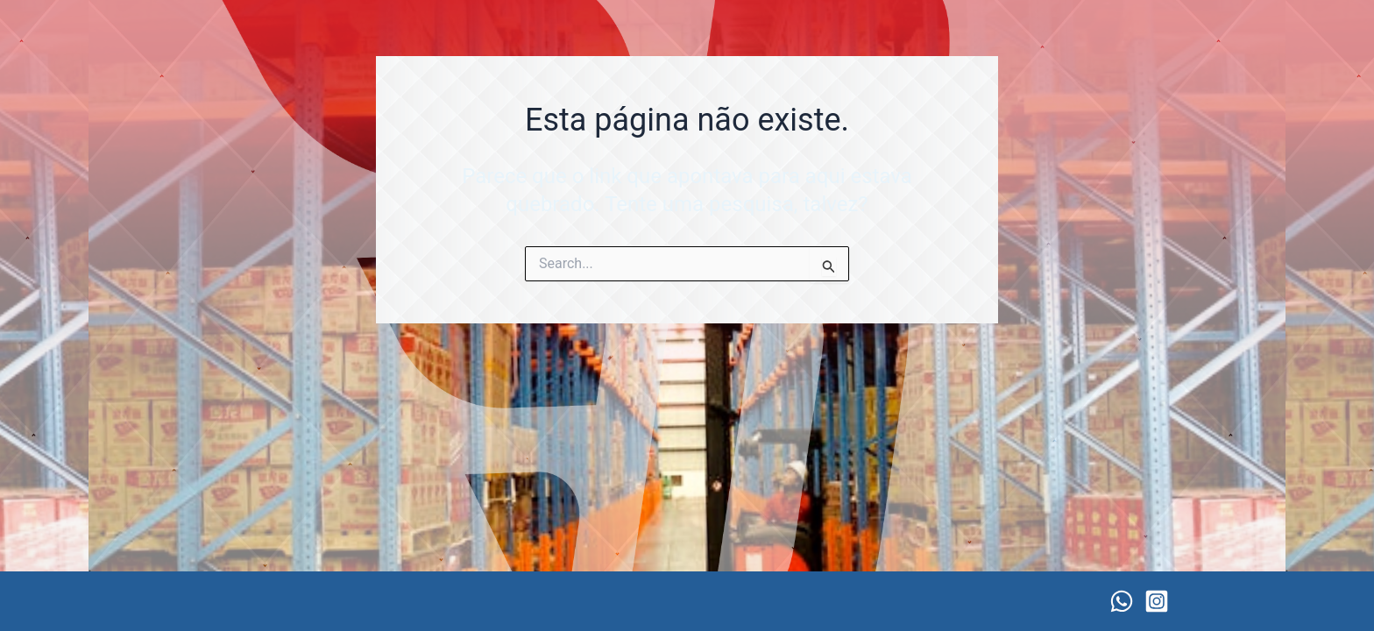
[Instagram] (1156, 601)
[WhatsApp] (1121, 601)
